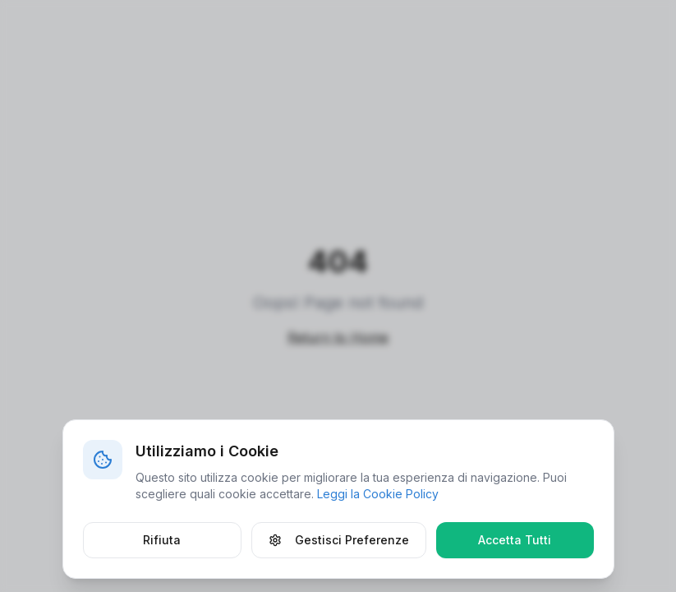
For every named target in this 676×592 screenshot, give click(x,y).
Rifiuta (162, 540)
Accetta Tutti (514, 540)
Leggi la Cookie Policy (378, 494)
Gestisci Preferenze (339, 540)
